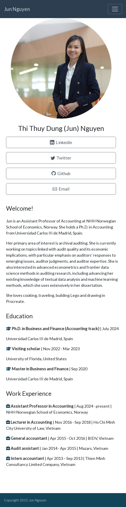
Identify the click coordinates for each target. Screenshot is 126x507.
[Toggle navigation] (115, 9)
